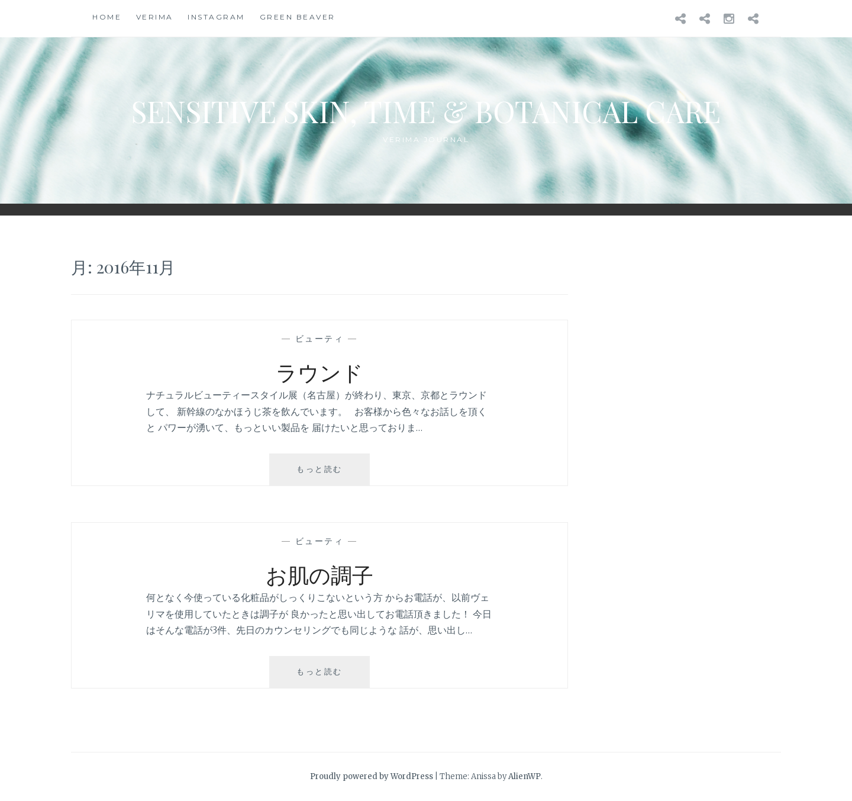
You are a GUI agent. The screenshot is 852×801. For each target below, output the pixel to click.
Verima (154, 16)
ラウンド (319, 372)
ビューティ (319, 338)
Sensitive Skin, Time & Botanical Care (426, 111)
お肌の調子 (319, 574)
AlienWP (524, 776)
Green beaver (297, 16)
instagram (216, 16)
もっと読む (323, 473)
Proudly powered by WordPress (371, 776)
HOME (106, 16)
